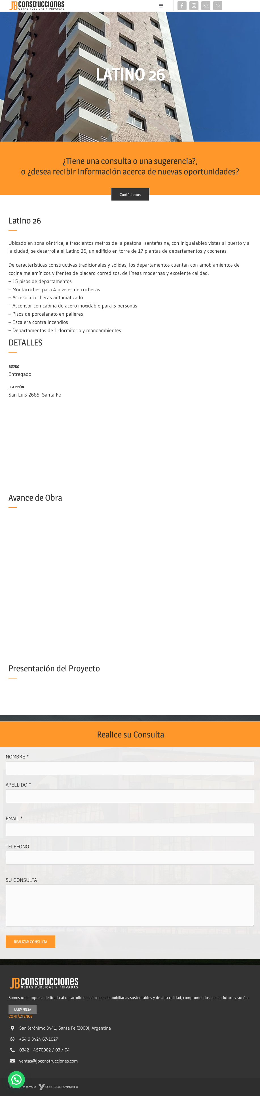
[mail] (205, 5)
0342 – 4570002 (35, 1050)
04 (67, 1050)
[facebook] (182, 5)
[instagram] (193, 5)
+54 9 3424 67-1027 (38, 1039)
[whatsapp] (217, 5)
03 (57, 1050)
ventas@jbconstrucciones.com (48, 1060)
